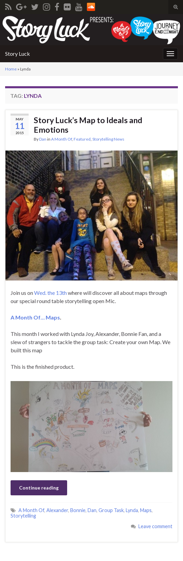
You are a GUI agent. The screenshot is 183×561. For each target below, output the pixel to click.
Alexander (57, 510)
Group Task (111, 510)
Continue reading (39, 488)
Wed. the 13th (51, 292)
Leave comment (155, 526)
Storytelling (23, 516)
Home (11, 68)
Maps (146, 510)
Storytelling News (108, 139)
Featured (82, 139)
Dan (42, 139)
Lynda (132, 510)
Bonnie (78, 510)
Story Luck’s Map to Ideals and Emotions (88, 124)
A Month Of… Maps (35, 317)
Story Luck (17, 53)
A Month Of (61, 139)
